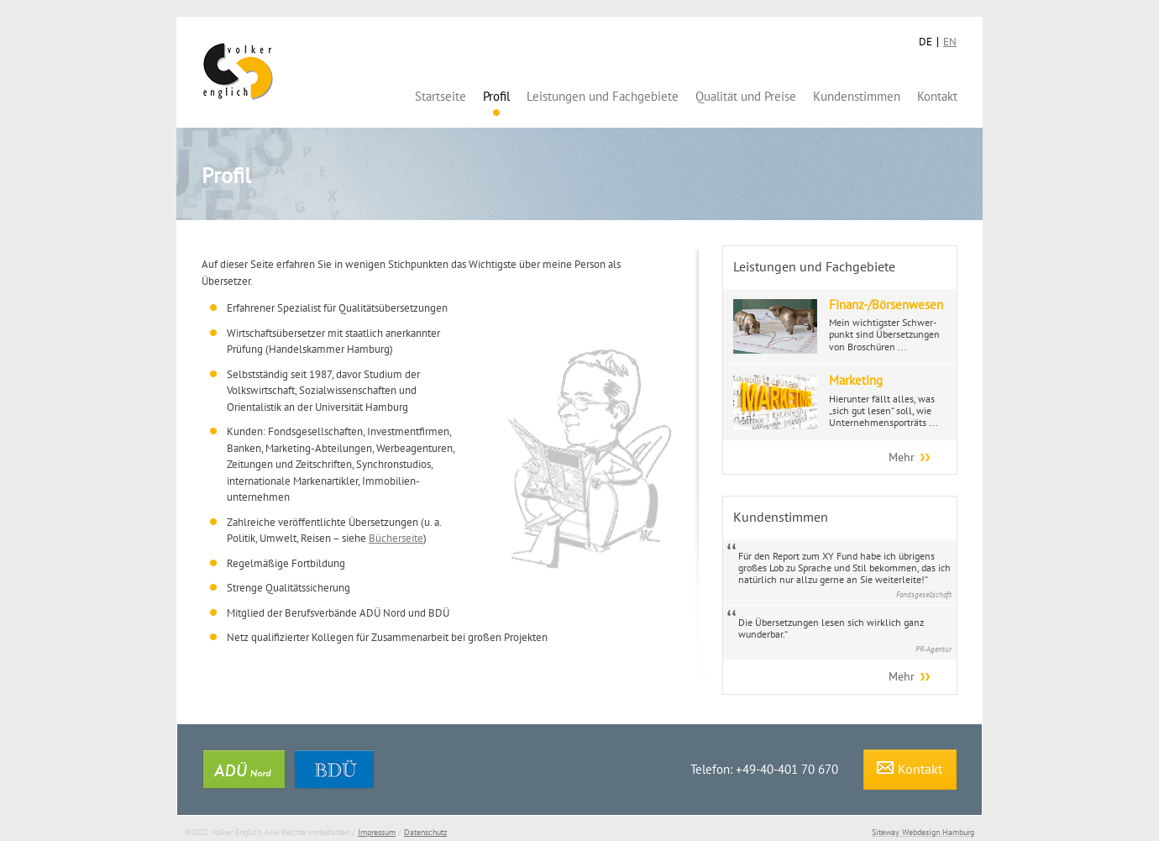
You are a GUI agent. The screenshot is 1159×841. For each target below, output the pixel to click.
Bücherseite (396, 538)
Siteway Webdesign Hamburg (923, 832)
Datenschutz (425, 832)
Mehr (902, 457)
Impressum (377, 832)
